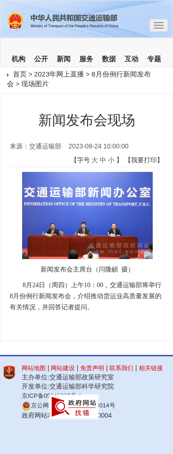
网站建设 (63, 368)
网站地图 (34, 368)
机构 (18, 59)
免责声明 (92, 368)
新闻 (64, 59)
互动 (131, 59)
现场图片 (35, 84)
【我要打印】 (144, 160)
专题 (154, 59)
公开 (41, 59)
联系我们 (121, 368)
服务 (86, 59)
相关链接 (151, 368)
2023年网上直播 (59, 74)
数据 (109, 59)
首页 (20, 74)
